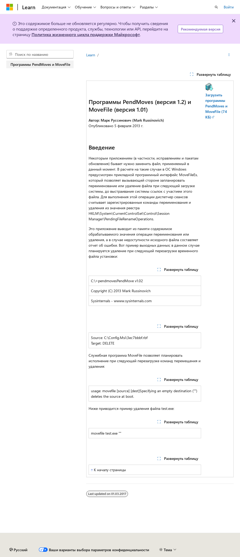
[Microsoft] (9, 7)
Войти (229, 6)
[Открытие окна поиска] (216, 7)
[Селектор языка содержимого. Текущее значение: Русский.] (18, 550)
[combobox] (40, 54)
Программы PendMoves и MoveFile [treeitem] (40, 64)
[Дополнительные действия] (229, 55)
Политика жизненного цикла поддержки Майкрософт (86, 34)
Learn (90, 54)
